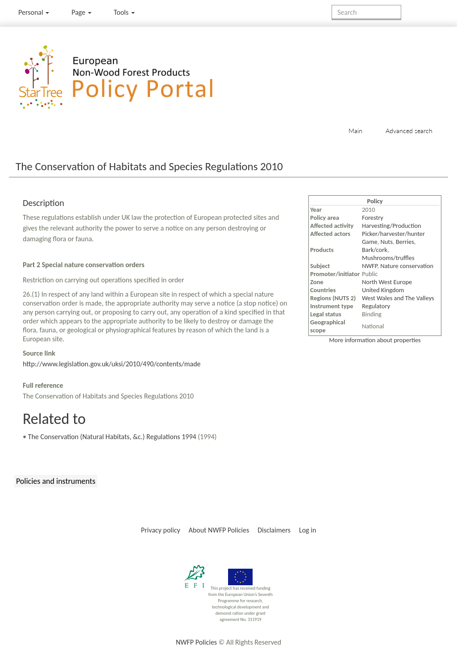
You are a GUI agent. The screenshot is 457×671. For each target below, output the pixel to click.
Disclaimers (274, 530)
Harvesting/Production (391, 226)
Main (355, 130)
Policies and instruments (56, 481)
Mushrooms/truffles (388, 258)
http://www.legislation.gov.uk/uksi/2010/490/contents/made (112, 364)
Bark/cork (374, 250)
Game (370, 242)
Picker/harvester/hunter (393, 234)
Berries (405, 242)
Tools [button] (124, 12)
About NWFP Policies (219, 530)
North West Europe (387, 282)
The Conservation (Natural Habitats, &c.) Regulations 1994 (112, 436)
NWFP (369, 266)
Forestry (372, 218)
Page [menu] (81, 12)
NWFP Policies (196, 642)
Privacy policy (160, 530)
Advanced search (409, 130)
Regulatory (376, 306)
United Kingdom (383, 290)
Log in (307, 530)
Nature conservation (406, 266)
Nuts (387, 242)
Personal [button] (33, 12)
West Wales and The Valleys (398, 298)
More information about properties (374, 340)
